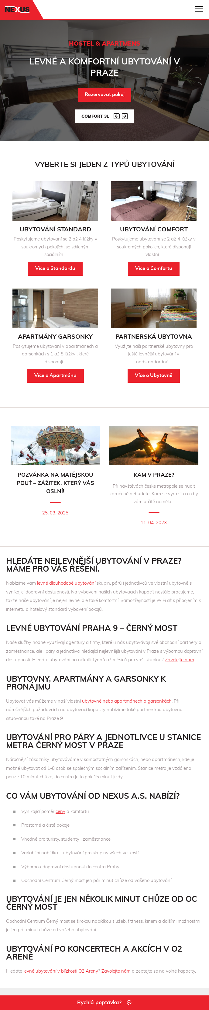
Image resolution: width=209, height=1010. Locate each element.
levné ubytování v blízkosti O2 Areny (60, 971)
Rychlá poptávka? (104, 1003)
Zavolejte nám (179, 660)
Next (125, 116)
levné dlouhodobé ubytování (66, 583)
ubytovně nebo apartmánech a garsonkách (127, 701)
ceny (60, 811)
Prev (117, 116)
